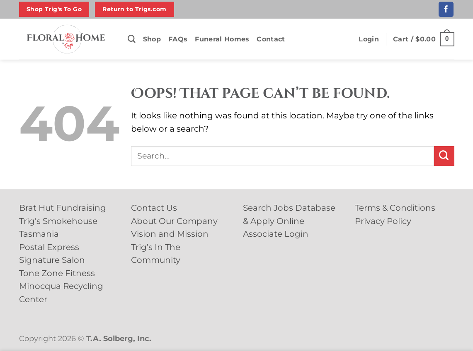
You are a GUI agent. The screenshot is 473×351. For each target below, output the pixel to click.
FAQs (177, 39)
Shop (152, 39)
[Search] (132, 39)
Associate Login (275, 234)
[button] (369, 39)
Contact (271, 39)
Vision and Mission (170, 234)
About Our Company (174, 221)
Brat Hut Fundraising (62, 208)
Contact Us (154, 208)
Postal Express (49, 247)
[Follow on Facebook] (446, 9)
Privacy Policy (383, 221)
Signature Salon (52, 260)
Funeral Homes (222, 39)
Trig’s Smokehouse (58, 221)
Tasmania (39, 234)
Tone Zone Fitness (57, 273)
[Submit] (444, 156)
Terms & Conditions (395, 208)
